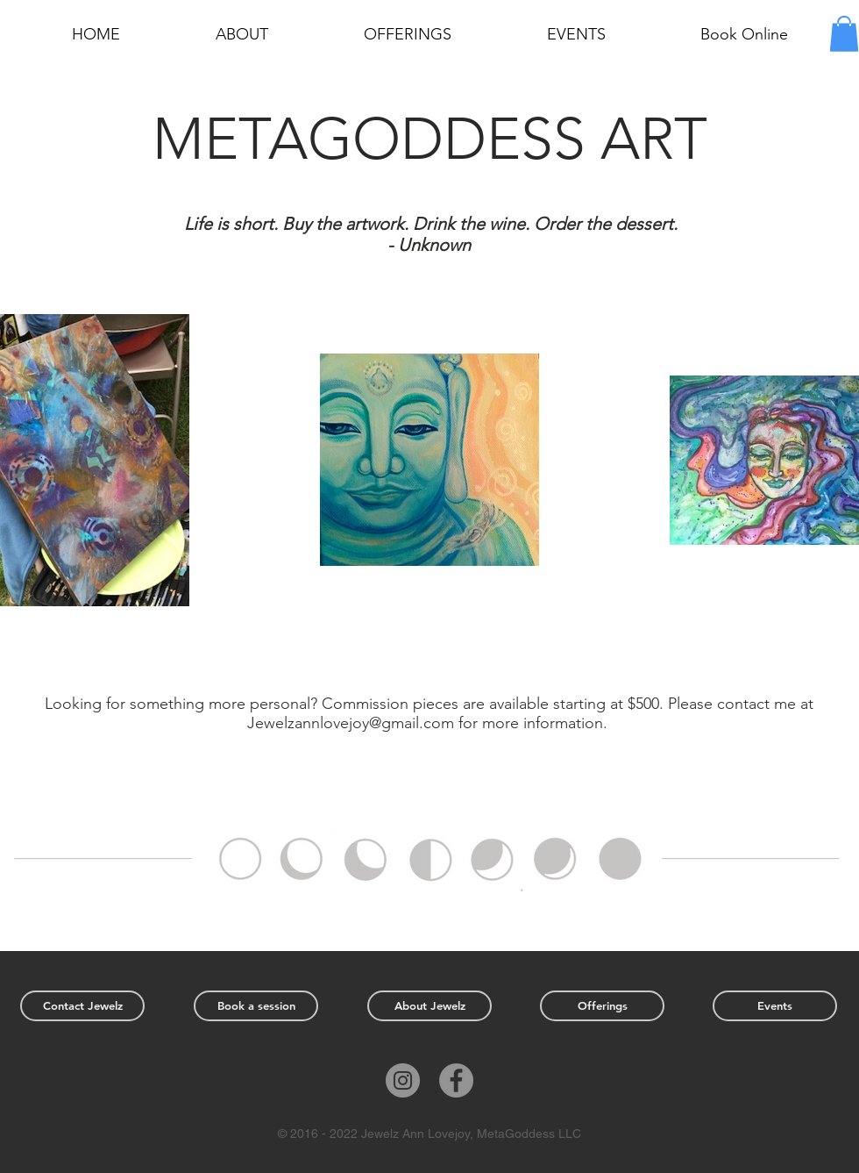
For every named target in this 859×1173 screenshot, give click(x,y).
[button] (844, 34)
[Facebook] (456, 1080)
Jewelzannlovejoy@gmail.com (350, 723)
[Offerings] (602, 1006)
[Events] (775, 1006)
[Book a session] (256, 1006)
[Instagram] (403, 1080)
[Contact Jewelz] (82, 1006)
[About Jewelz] (429, 1006)
